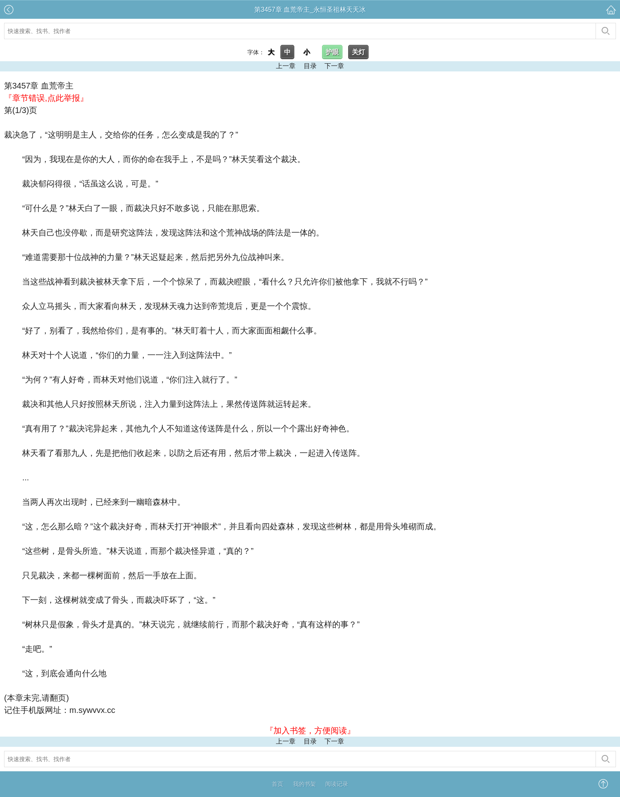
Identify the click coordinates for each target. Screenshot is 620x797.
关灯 (358, 52)
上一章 (286, 65)
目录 (310, 65)
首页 (277, 784)
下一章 (334, 65)
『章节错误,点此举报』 (46, 97)
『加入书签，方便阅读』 (310, 730)
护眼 (332, 52)
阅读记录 (336, 784)
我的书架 (304, 784)
